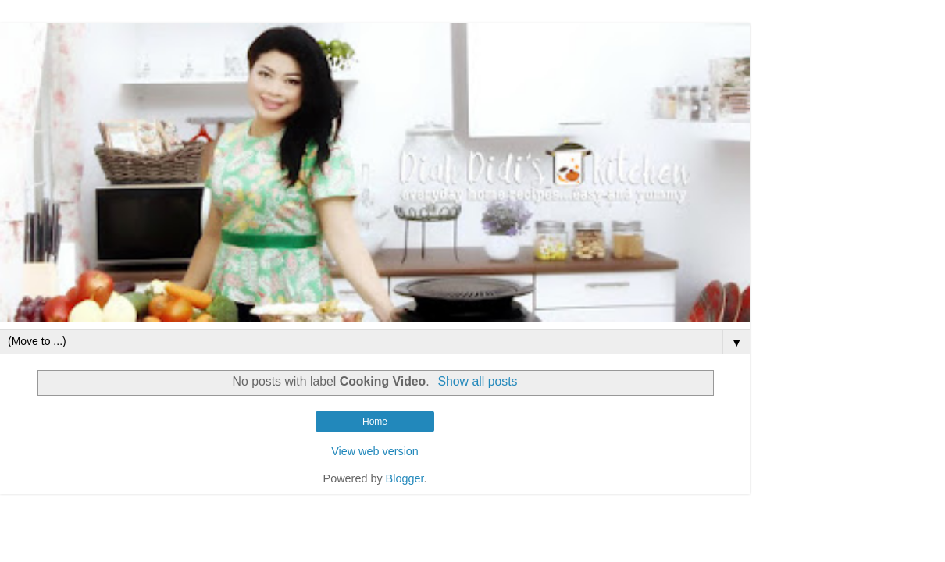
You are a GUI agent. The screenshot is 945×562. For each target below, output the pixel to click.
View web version (375, 451)
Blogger (405, 478)
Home (374, 421)
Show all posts (477, 381)
